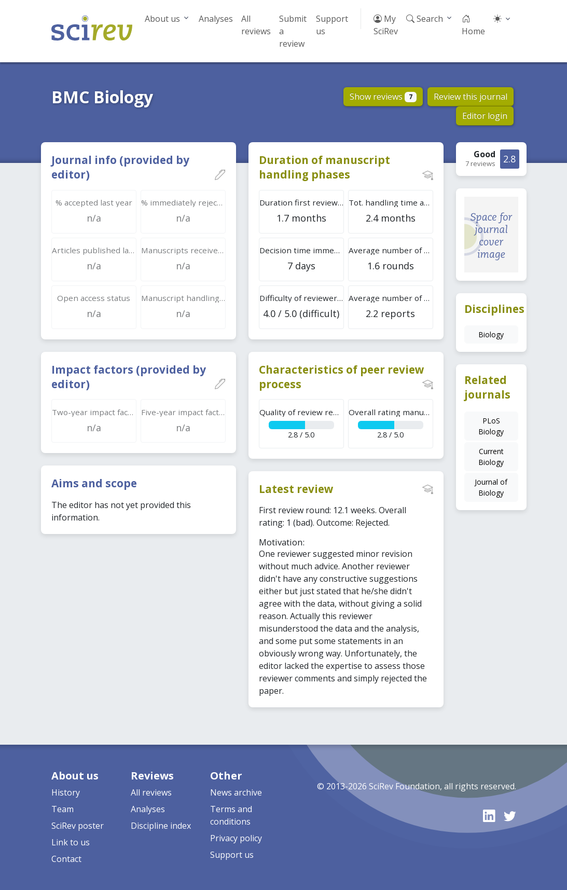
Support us (332, 25)
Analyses (216, 18)
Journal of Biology (491, 487)
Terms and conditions (231, 815)
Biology (491, 334)
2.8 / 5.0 (301, 423)
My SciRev (386, 25)
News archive (236, 792)
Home (473, 25)
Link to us (70, 842)
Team (62, 809)
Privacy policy (236, 838)
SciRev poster (77, 825)
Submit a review (293, 31)
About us (162, 18)
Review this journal (470, 96)
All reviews (256, 25)
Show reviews (383, 96)
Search (424, 18)
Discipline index (161, 825)
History (65, 792)
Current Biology (491, 456)
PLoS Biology (491, 426)
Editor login (484, 115)
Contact (66, 859)
